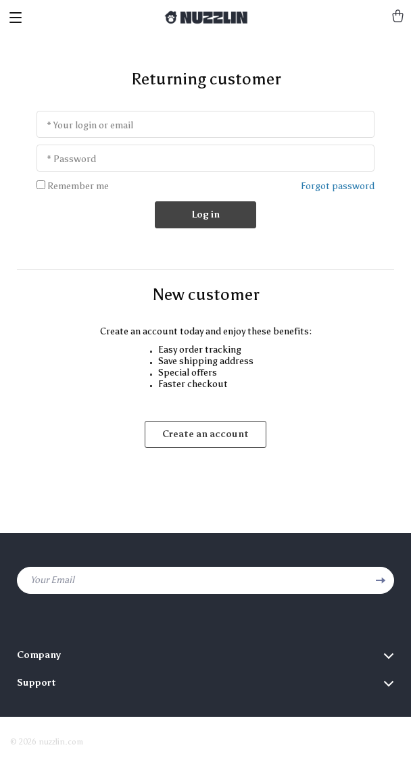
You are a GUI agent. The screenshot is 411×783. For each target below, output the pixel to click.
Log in (205, 214)
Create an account (205, 434)
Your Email (52, 580)
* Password (71, 159)
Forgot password (337, 186)
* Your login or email (90, 125)
